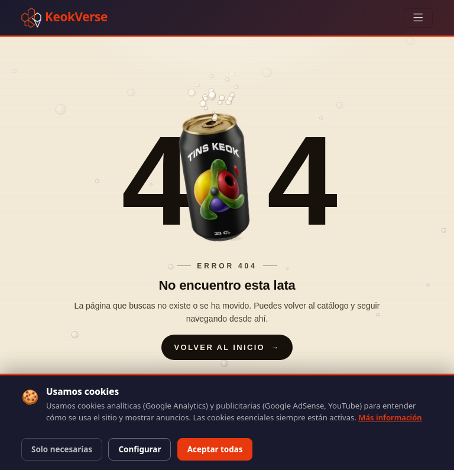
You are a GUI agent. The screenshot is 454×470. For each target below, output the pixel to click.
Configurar (139, 449)
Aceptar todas (215, 449)
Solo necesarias (61, 449)
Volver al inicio (227, 348)
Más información (389, 417)
